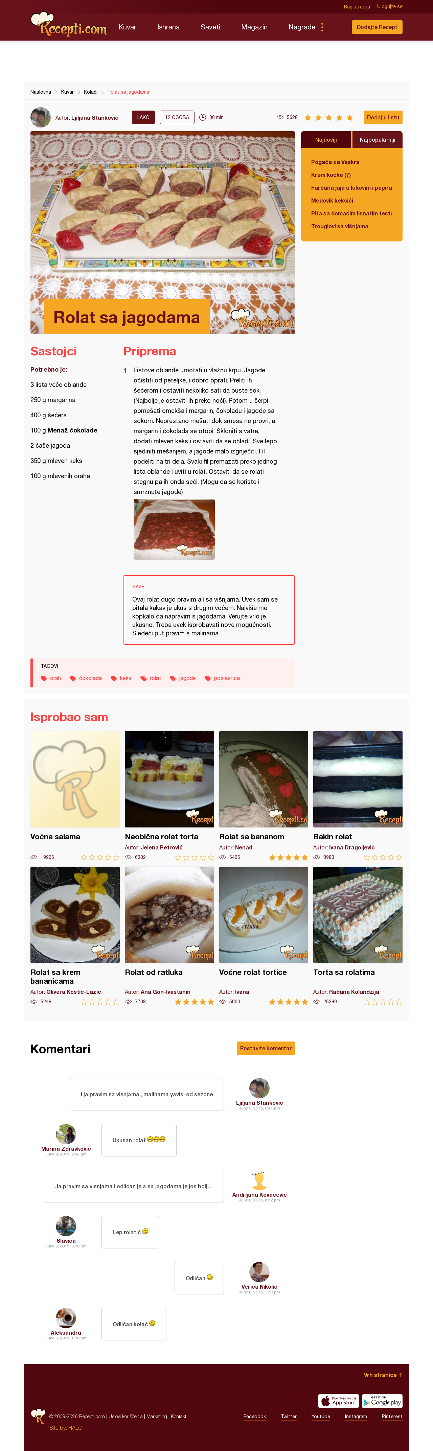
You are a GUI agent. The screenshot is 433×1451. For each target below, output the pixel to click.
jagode (187, 678)
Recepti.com (69, 24)
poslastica (227, 678)
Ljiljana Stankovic (94, 117)
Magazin (254, 27)
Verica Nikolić (259, 1286)
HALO (75, 1428)
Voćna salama (75, 796)
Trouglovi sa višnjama (339, 226)
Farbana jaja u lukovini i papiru (351, 187)
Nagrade (302, 27)
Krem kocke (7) (331, 174)
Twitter (289, 1416)
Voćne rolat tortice (264, 936)
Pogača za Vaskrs (335, 162)
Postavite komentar (266, 1048)
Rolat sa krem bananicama (75, 936)
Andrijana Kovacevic (259, 1194)
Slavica (66, 1240)
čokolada (90, 678)
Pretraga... (335, 27)
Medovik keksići (332, 200)
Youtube (321, 1416)
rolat (155, 678)
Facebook (255, 1416)
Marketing (156, 1416)
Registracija (357, 6)
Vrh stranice (380, 1375)
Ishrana (168, 27)
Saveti (210, 27)
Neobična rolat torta (169, 796)
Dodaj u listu (383, 117)
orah (55, 678)
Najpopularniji (377, 139)
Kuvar (127, 27)
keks (126, 678)
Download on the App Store (338, 1401)
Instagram (356, 1416)
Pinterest (392, 1416)
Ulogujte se (390, 6)
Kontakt (178, 1416)
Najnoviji (326, 139)
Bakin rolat (358, 796)
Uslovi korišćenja (126, 1416)
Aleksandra (66, 1332)
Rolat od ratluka (169, 936)
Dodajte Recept (377, 27)
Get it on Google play (382, 1401)
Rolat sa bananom (264, 796)
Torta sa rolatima (358, 936)
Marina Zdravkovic (66, 1148)
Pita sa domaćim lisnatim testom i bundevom (351, 213)
